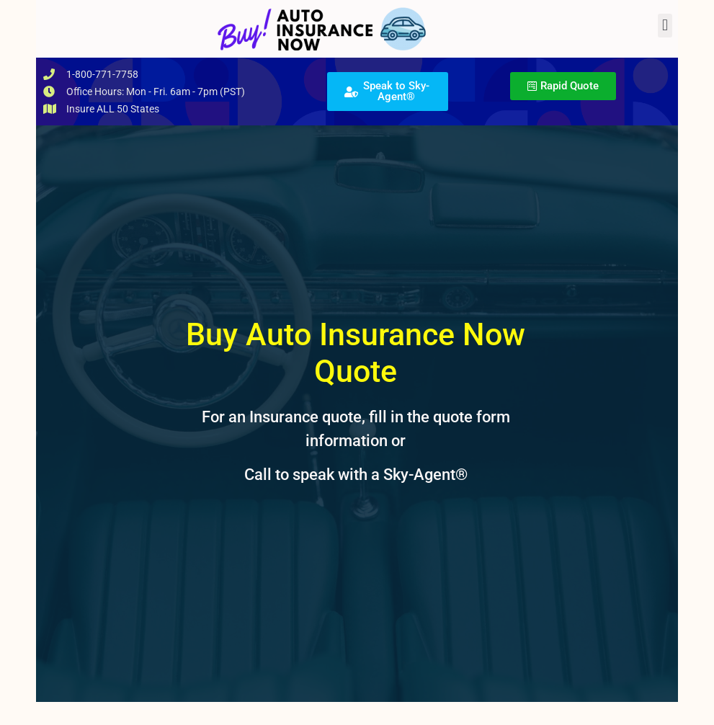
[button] (664, 25)
